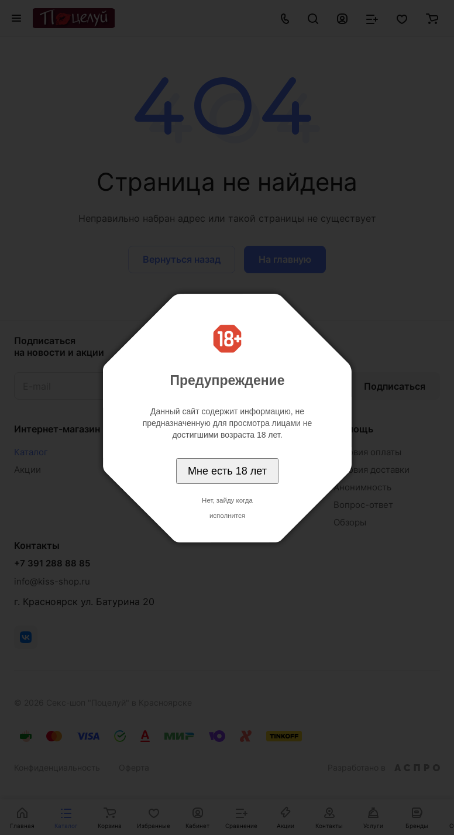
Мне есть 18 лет (227, 471)
